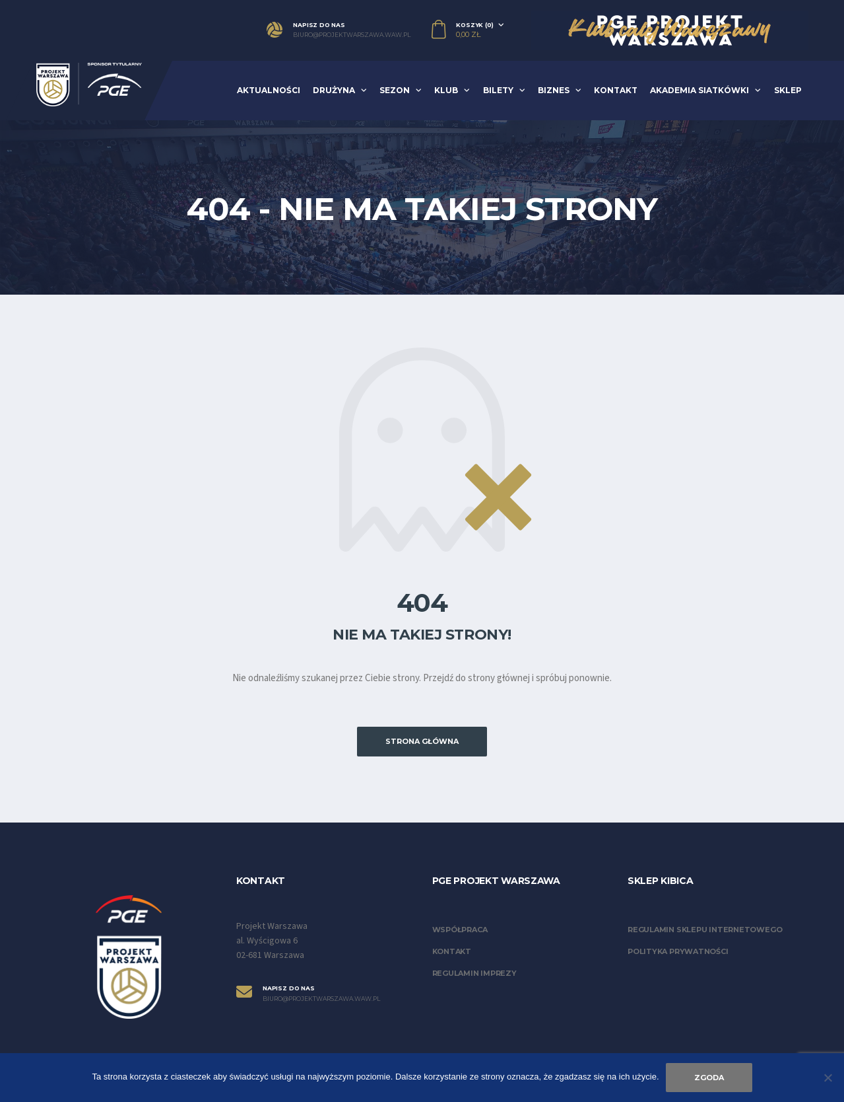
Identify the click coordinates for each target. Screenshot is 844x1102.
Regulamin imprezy (474, 973)
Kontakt (615, 90)
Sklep (788, 90)
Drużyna (334, 90)
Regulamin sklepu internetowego (705, 929)
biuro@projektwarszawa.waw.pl (351, 35)
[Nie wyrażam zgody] (827, 1077)
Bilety (498, 90)
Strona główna (422, 741)
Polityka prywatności (678, 951)
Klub (446, 90)
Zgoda (709, 1077)
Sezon (394, 90)
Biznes (553, 90)
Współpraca (460, 929)
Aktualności (268, 90)
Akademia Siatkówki (699, 90)
